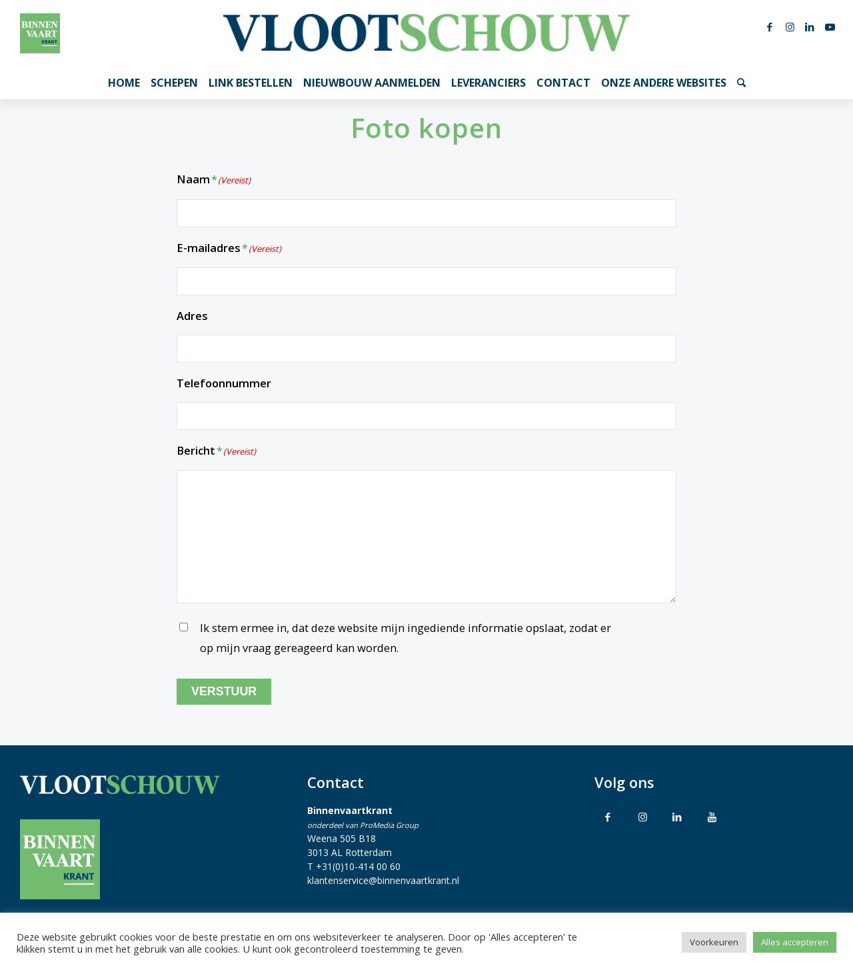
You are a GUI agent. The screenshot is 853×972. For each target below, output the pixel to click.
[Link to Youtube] (711, 816)
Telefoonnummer (224, 383)
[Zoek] (741, 82)
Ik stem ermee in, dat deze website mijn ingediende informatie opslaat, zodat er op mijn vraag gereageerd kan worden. (405, 637)
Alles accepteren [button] (794, 942)
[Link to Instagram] (642, 816)
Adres (192, 315)
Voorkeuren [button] (714, 942)
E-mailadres (229, 249)
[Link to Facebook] (607, 816)
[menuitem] (124, 82)
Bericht (216, 451)
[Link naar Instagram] (790, 26)
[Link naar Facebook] (770, 26)
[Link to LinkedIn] (677, 816)
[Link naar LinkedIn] (810, 26)
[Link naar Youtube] (830, 26)
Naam (214, 180)
